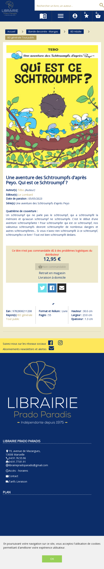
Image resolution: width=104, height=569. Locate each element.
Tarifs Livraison (16, 481)
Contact (12, 476)
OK (52, 559)
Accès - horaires (17, 470)
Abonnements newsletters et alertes (28, 349)
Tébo (21, 190)
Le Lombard (25, 194)
